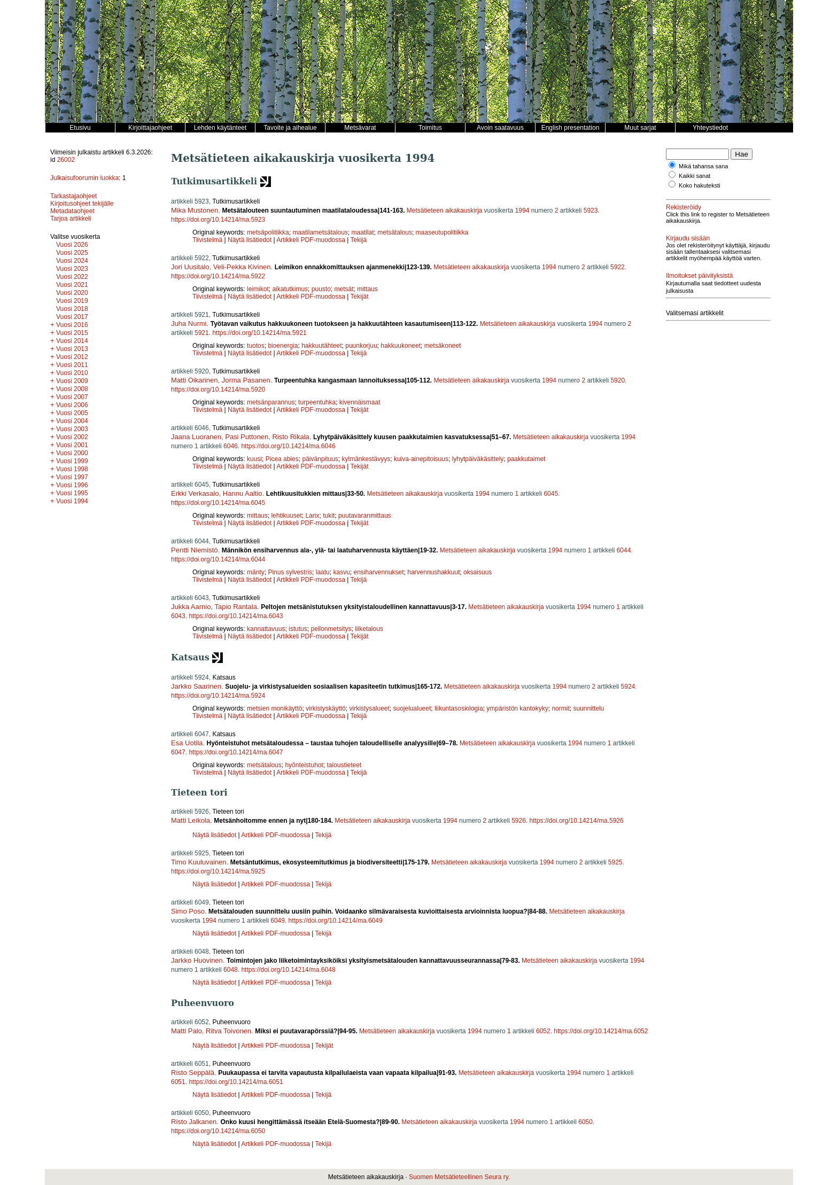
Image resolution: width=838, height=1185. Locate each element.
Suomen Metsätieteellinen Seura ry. (459, 1177)
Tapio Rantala (235, 607)
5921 (202, 333)
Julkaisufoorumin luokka (84, 178)
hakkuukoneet (401, 345)
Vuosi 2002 (72, 437)
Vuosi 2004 (72, 421)
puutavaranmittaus (364, 515)
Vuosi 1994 (72, 501)
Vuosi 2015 (72, 333)
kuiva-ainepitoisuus (421, 459)
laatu (323, 572)
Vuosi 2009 (72, 381)
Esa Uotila (187, 743)
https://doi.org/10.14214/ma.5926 (577, 820)
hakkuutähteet (321, 345)
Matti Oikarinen (194, 380)
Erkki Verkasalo (195, 493)
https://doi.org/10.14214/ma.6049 (336, 920)
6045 (551, 493)
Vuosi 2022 (72, 276)
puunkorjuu (361, 345)
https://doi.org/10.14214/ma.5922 (218, 276)
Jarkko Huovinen (197, 960)
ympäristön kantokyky (517, 708)
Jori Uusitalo (190, 267)
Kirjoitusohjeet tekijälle (82, 203)
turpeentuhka (317, 402)
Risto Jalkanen (193, 1122)
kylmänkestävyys (366, 459)
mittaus (367, 289)
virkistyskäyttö (326, 708)
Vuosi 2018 (72, 309)
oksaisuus (477, 572)
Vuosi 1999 (72, 461)
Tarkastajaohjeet (73, 196)
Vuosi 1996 (72, 485)
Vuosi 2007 (72, 397)
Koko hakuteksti (699, 185)
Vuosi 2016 (72, 325)
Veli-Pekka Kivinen (242, 267)
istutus (298, 629)
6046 (230, 446)
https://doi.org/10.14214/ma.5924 (218, 695)
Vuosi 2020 (72, 293)
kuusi (254, 459)
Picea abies (282, 459)
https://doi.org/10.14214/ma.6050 (218, 1131)
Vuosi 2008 (72, 389)
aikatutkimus (290, 289)
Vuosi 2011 (72, 365)
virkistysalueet (369, 708)
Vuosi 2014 (72, 341)
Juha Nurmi (188, 323)
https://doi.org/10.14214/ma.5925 (218, 871)
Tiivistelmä (207, 240)
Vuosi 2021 (72, 285)
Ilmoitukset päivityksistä (699, 275)
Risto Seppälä (192, 1073)
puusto (321, 289)
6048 (230, 969)
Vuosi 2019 (72, 301)
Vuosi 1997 (72, 477)
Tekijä (359, 240)
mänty (256, 572)
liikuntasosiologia (458, 708)
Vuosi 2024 (72, 260)
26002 (66, 159)
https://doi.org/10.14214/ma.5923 (218, 219)
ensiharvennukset (379, 572)
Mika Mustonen (194, 210)
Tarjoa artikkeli (70, 218)
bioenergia (283, 345)
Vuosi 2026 (72, 244)
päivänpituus (320, 459)
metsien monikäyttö (274, 708)
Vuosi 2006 (72, 405)
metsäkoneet (442, 345)
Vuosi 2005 (72, 413)
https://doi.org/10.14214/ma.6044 (218, 559)
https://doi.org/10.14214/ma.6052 (601, 1031)
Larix (312, 515)
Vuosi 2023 (72, 268)
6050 (585, 1122)
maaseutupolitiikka (442, 232)
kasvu (341, 572)
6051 (178, 1082)
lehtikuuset (286, 515)
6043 (178, 616)
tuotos (256, 345)
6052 (543, 1031)
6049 (277, 920)
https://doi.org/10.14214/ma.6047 (236, 752)
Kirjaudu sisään (688, 238)
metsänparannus (270, 402)
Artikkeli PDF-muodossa (310, 240)
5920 (617, 380)
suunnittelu (588, 708)
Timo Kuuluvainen (199, 862)
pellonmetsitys (331, 629)
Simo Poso (188, 911)
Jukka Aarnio (191, 607)
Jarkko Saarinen (196, 686)
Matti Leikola (190, 820)
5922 (617, 267)
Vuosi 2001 (72, 445)
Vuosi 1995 (72, 493)
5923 (591, 210)
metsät (343, 289)
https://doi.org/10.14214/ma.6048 (288, 969)
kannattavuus (266, 629)
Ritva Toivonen (228, 1031)
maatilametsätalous (319, 232)
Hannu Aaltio (242, 493)
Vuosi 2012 (72, 357)
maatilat (362, 232)
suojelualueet (412, 708)
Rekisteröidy (683, 207)
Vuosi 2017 (72, 317)
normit (560, 708)
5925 (615, 862)
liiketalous (369, 629)
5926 (518, 820)
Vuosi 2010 (72, 373)
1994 (522, 210)
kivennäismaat (360, 402)
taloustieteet (344, 765)
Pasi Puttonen (246, 437)
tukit (329, 515)
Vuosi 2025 (72, 252)
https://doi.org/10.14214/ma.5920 (218, 389)
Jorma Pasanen (246, 380)
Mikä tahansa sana (703, 166)
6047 (178, 752)
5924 (628, 686)
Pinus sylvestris (290, 572)
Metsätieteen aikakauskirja (444, 210)
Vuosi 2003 (72, 429)
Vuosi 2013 (72, 349)
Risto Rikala (290, 437)
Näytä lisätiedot (250, 240)
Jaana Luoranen (196, 437)
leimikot (258, 289)
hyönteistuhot (304, 765)
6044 (624, 550)
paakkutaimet (526, 459)
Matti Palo (186, 1031)
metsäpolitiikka (268, 232)
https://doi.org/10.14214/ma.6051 (236, 1082)
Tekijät (360, 296)
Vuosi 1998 (72, 469)
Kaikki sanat (694, 176)
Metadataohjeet (72, 211)
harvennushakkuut (433, 572)
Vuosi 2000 (72, 453)
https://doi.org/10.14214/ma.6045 (218, 502)
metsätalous (394, 232)
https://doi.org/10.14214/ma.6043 (236, 616)
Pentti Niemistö (194, 550)
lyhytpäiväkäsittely (478, 459)
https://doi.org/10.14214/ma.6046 (288, 446)
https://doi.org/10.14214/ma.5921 (259, 333)
